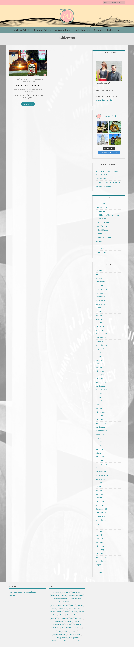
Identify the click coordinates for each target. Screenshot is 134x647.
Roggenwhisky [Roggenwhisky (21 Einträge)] (63, 618)
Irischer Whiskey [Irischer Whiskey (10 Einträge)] (55, 611)
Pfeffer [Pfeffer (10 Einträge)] (81, 611)
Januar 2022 (100, 416)
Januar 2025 (100, 286)
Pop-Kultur (102, 219)
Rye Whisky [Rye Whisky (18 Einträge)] (59, 621)
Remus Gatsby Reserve (104, 175)
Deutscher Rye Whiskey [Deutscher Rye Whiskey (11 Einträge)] (58, 595)
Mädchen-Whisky (22, 30)
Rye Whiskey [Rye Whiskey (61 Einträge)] (79, 618)
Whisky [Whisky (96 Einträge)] (74, 631)
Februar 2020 (100, 501)
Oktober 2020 (101, 472)
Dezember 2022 (101, 379)
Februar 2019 (100, 546)
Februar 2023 (100, 371)
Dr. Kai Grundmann (35, 89)
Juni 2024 (99, 312)
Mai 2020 (99, 490)
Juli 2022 (99, 393)
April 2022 (99, 405)
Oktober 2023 (100, 341)
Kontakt (12, 596)
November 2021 (101, 423)
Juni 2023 (99, 356)
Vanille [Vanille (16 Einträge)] (59, 631)
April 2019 (99, 539)
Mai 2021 (99, 446)
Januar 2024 (100, 330)
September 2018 (101, 561)
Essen (100, 245)
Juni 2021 (99, 442)
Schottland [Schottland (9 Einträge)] (68, 621)
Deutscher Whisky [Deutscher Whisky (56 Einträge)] (75, 598)
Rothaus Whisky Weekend (28, 85)
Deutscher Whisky (42, 30)
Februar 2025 (100, 282)
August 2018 (100, 565)
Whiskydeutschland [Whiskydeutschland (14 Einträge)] (75, 634)
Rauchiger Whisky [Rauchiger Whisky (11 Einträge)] (58, 615)
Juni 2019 (99, 531)
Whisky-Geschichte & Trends (108, 215)
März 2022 (99, 408)
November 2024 (101, 293)
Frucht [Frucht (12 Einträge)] (54, 608)
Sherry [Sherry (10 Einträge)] (69, 624)
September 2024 (102, 300)
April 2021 (99, 449)
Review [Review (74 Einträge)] (69, 615)
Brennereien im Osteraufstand (107, 171)
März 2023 (99, 367)
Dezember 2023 (101, 334)
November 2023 (101, 338)
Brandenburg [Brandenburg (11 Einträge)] (76, 592)
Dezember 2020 (101, 464)
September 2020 (102, 475)
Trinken (101, 249)
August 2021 (100, 434)
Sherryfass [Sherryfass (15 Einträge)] (77, 624)
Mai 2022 (99, 401)
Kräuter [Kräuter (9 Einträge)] (74, 611)
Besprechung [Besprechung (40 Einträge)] (57, 592)
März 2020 (99, 498)
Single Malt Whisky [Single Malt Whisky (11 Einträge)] (68, 628)
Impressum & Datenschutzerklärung (22, 592)
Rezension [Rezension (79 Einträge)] (77, 615)
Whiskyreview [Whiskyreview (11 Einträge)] (56, 641)
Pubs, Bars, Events (28, 82)
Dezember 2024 (101, 289)
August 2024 (100, 304)
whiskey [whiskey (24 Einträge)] (66, 631)
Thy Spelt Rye (101, 179)
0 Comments (29, 91)
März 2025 (99, 278)
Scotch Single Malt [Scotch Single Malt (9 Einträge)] (58, 624)
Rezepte (97, 30)
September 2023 (101, 345)
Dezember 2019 (101, 509)
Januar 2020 (100, 505)
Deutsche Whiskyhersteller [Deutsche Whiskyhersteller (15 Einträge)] (59, 605)
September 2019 (101, 520)
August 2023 (100, 349)
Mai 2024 (99, 315)
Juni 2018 (99, 572)
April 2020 (99, 494)
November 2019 (101, 513)
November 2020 (101, 468)
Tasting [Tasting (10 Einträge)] (79, 628)
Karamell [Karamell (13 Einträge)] (66, 611)
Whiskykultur (61, 30)
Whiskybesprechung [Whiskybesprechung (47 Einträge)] (59, 634)
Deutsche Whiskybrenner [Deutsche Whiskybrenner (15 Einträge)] (67, 602)
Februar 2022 (100, 412)
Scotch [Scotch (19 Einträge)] (77, 621)
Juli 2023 (99, 353)
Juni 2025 (99, 271)
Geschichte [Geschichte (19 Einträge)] (62, 608)
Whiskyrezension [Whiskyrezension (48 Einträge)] (69, 641)
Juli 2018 (99, 568)
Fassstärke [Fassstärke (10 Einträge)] (79, 605)
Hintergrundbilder (105, 222)
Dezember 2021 (101, 420)
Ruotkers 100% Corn (103, 186)
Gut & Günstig (103, 230)
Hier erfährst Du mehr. (104, 100)
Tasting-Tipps (113, 30)
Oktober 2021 (100, 427)
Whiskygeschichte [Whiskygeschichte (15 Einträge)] (61, 638)
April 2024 (99, 319)
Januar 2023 (100, 375)
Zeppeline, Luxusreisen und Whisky (108, 182)
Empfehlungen (81, 30)
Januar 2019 (100, 550)
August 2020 (100, 479)
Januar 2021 (100, 460)
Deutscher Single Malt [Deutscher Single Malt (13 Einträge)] (60, 598)
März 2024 (99, 323)
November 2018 (101, 557)
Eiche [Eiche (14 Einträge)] (72, 605)
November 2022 (101, 382)
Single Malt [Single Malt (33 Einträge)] (56, 628)
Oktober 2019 (100, 516)
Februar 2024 (100, 326)
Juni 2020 (99, 487)
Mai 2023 (99, 360)
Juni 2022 (99, 397)
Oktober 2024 (101, 297)
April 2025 (99, 274)
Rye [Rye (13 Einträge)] (71, 618)
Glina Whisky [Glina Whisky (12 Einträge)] (78, 608)
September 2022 (102, 390)
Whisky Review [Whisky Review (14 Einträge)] (74, 638)
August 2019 (100, 524)
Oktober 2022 (101, 386)
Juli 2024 (99, 308)
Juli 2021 (99, 438)
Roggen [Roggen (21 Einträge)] (53, 618)
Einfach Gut (102, 234)
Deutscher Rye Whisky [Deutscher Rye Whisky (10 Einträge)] (76, 595)
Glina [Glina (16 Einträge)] (69, 608)
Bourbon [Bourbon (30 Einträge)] (67, 592)
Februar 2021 (100, 457)
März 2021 (99, 453)
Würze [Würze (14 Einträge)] (80, 641)
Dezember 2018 (101, 554)
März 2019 (99, 542)
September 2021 (101, 431)
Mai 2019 (99, 535)
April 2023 (99, 364)
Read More (28, 104)
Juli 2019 (98, 527)
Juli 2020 (99, 483)
